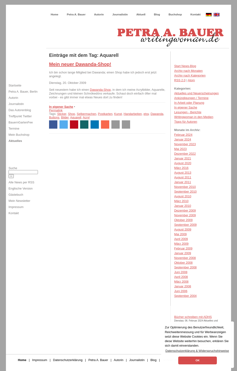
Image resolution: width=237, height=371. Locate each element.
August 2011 (182, 177)
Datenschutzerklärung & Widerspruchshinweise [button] (197, 351)
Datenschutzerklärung (67, 360)
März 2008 (181, 281)
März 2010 (181, 201)
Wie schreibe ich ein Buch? (81, 9)
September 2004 (185, 296)
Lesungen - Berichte (187, 112)
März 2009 (181, 243)
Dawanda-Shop (100, 89)
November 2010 (185, 187)
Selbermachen (86, 114)
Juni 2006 (180, 291)
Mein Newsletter (19, 201)
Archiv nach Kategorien (189, 75)
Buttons (54, 117)
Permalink (56, 110)
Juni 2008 (180, 272)
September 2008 (185, 267)
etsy (146, 114)
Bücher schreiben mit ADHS (193, 317)
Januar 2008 (182, 286)
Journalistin (120, 14)
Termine (14, 128)
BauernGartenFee (21, 122)
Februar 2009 (183, 248)
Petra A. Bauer (76, 14)
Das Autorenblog (20, 110)
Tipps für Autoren (185, 121)
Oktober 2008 (183, 262)
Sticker (61, 114)
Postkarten (105, 114)
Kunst (118, 114)
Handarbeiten (133, 114)
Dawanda (156, 114)
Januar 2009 (182, 253)
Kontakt (195, 14)
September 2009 (185, 224)
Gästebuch (16, 194)
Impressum (16, 207)
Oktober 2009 (183, 220)
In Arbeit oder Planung (189, 102)
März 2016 (181, 168)
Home (54, 14)
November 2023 (185, 144)
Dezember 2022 (185, 153)
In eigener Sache (61, 107)
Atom (191, 80)
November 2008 (185, 258)
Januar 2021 (182, 158)
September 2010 (185, 191)
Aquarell (75, 117)
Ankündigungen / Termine (191, 98)
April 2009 (181, 239)
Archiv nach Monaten (188, 70)
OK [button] (198, 360)
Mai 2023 (180, 149)
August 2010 (182, 196)
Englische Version (21, 188)
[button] (53, 124)
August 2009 (182, 229)
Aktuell (140, 14)
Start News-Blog (185, 66)
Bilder (65, 117)
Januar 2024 (182, 139)
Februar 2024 (183, 134)
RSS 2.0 (180, 80)
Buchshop (175, 14)
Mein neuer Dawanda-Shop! (80, 64)
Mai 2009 (180, 234)
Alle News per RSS (21, 182)
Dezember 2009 (185, 210)
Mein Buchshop (19, 134)
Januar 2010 (182, 206)
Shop (71, 114)
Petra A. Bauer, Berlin (23, 91)
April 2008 (181, 277)
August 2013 (182, 172)
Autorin (99, 14)
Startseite (15, 85)
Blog (157, 14)
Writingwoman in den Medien (193, 117)
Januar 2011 (182, 182)
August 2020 (182, 163)
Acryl (86, 117)
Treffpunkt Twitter (20, 116)
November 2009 (185, 215)
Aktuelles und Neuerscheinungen (196, 93)
